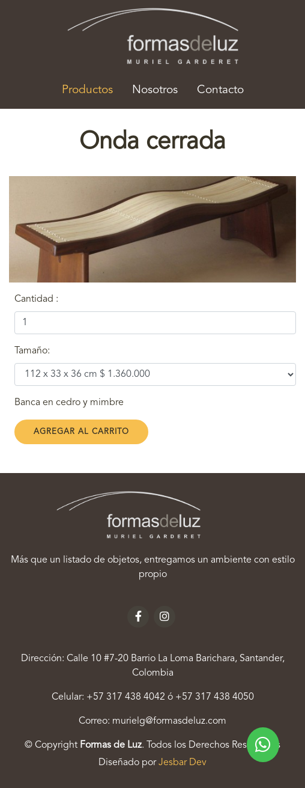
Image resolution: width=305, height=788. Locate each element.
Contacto (220, 90)
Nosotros (155, 90)
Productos (92, 88)
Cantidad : (36, 299)
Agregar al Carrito (81, 432)
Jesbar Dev (183, 763)
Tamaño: (32, 351)
